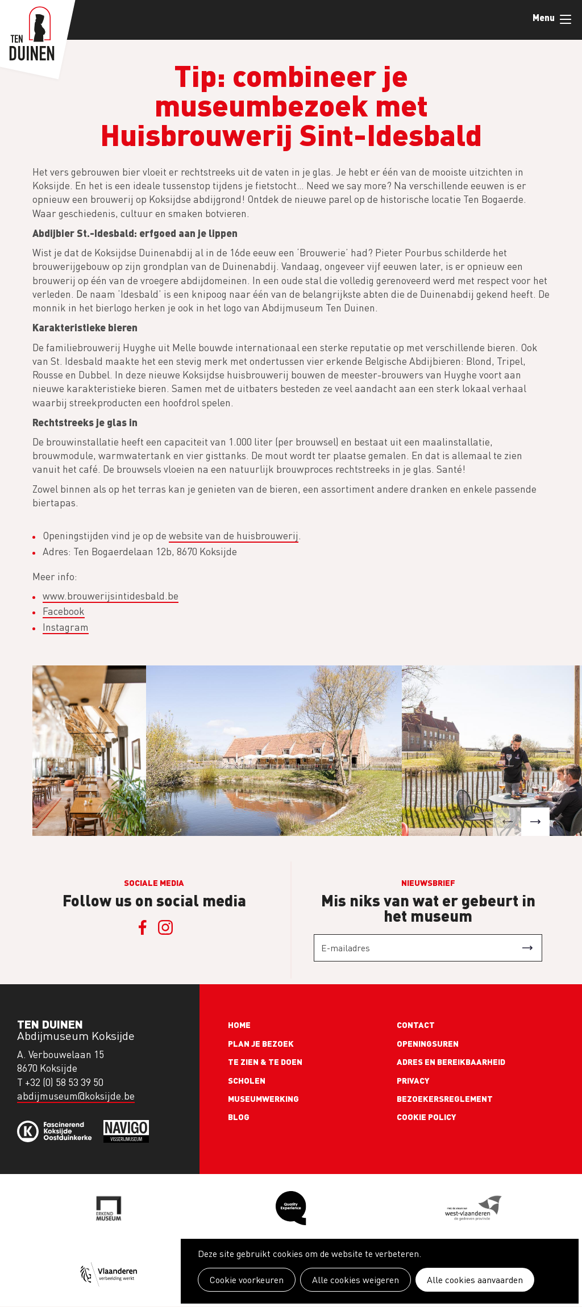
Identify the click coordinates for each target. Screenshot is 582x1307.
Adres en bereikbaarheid (451, 1061)
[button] (507, 821)
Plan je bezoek (261, 1043)
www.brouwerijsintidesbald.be (110, 596)
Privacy (413, 1080)
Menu (565, 19)
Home (239, 1024)
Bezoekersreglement (445, 1098)
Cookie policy (426, 1117)
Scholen (246, 1080)
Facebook (64, 611)
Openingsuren (428, 1043)
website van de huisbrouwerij (233, 536)
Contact (416, 1024)
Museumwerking (263, 1098)
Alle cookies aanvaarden (475, 1279)
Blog (239, 1117)
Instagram (66, 627)
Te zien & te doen (265, 1061)
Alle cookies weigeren (355, 1279)
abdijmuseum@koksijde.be (76, 1096)
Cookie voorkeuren (247, 1279)
